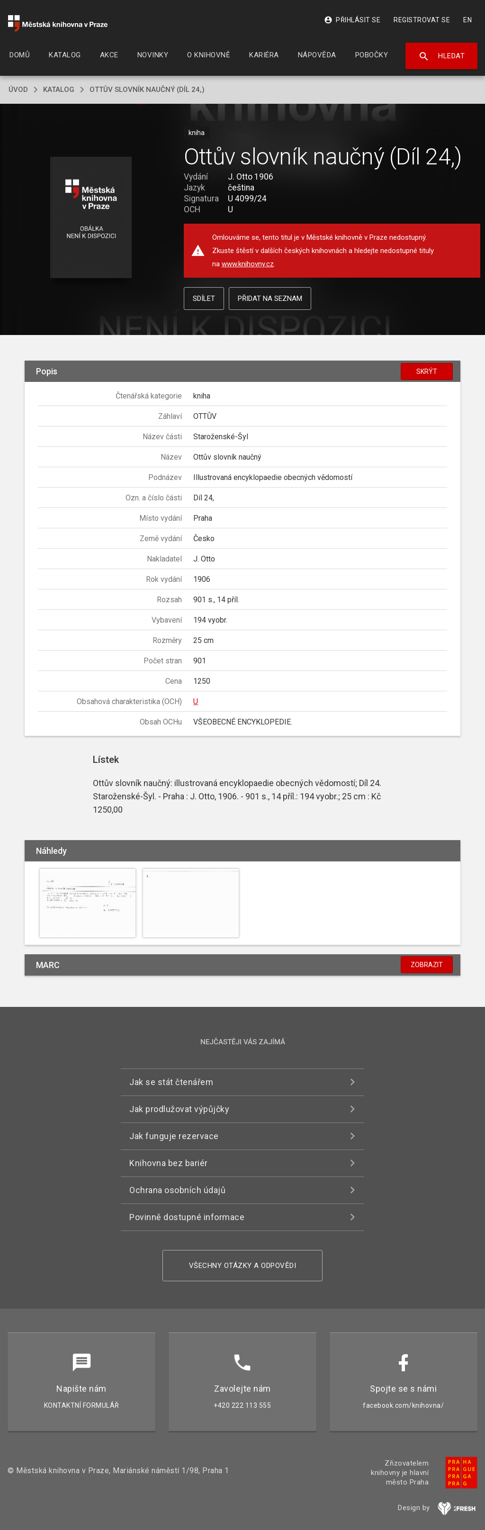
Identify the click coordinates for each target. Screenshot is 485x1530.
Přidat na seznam (270, 298)
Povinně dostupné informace (186, 1217)
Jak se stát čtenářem (171, 1082)
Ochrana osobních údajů (177, 1190)
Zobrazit (427, 965)
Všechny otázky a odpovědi (242, 1265)
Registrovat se (422, 20)
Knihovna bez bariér (168, 1163)
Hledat (441, 56)
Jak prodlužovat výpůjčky (179, 1109)
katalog (58, 89)
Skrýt (426, 371)
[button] (90, 218)
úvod (18, 89)
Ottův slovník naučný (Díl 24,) (147, 89)
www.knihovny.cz (248, 264)
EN (467, 20)
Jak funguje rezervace (174, 1136)
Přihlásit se (352, 20)
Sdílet (204, 298)
